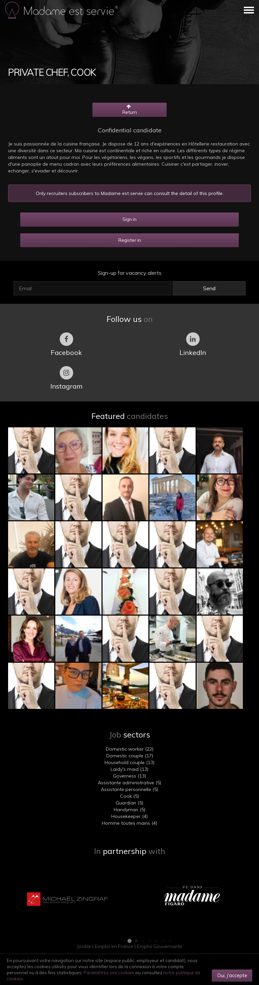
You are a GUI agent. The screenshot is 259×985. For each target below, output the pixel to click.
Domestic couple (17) (129, 756)
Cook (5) (129, 796)
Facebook (66, 344)
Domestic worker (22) (129, 749)
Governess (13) (129, 776)
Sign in (129, 219)
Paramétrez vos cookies (109, 972)
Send (209, 288)
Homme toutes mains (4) (129, 823)
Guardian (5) (129, 803)
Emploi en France (114, 946)
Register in (129, 240)
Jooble (84, 946)
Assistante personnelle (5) (129, 789)
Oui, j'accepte (232, 975)
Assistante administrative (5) (129, 783)
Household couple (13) (129, 762)
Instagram (66, 378)
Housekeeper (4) (129, 816)
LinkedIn (192, 344)
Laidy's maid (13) (129, 769)
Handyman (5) (129, 810)
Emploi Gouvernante (159, 946)
